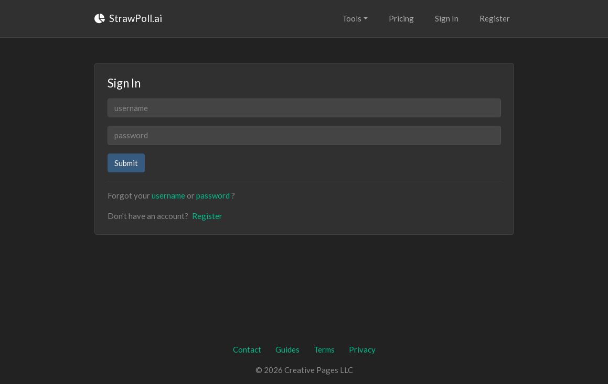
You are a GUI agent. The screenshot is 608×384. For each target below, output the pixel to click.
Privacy (362, 349)
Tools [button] (351, 18)
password (213, 195)
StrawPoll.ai (128, 18)
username (168, 195)
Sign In (446, 18)
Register (494, 18)
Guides (287, 349)
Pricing (401, 18)
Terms (324, 349)
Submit (126, 163)
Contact (247, 349)
